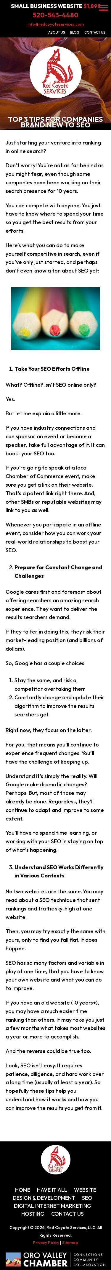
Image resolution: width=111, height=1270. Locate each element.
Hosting (32, 1213)
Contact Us (94, 32)
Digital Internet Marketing (52, 1205)
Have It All (52, 1190)
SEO (87, 1197)
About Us (56, 32)
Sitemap (70, 1242)
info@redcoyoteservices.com (56, 24)
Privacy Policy (46, 1242)
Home (22, 1190)
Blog (74, 32)
